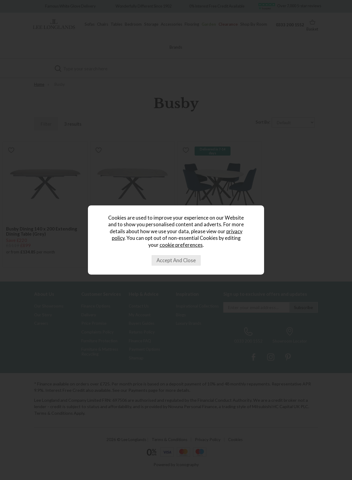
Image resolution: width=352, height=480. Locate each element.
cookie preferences (181, 245)
